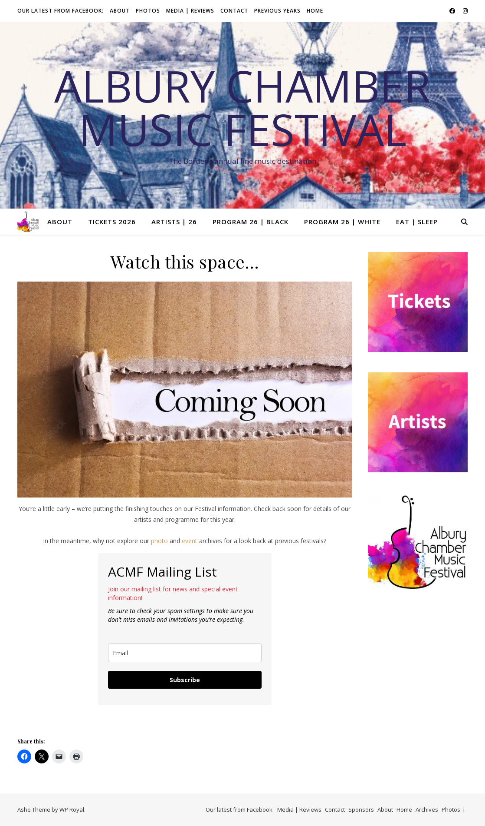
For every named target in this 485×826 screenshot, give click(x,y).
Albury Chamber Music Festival (242, 107)
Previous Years (277, 10)
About (120, 10)
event (189, 541)
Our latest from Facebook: (60, 10)
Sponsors (361, 809)
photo (159, 541)
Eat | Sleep (417, 221)
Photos (148, 10)
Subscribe (185, 680)
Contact (234, 10)
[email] (185, 653)
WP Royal (71, 809)
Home (315, 10)
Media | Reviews (190, 10)
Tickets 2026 (112, 221)
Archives (427, 809)
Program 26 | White (342, 221)
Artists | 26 (174, 221)
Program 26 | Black (250, 221)
